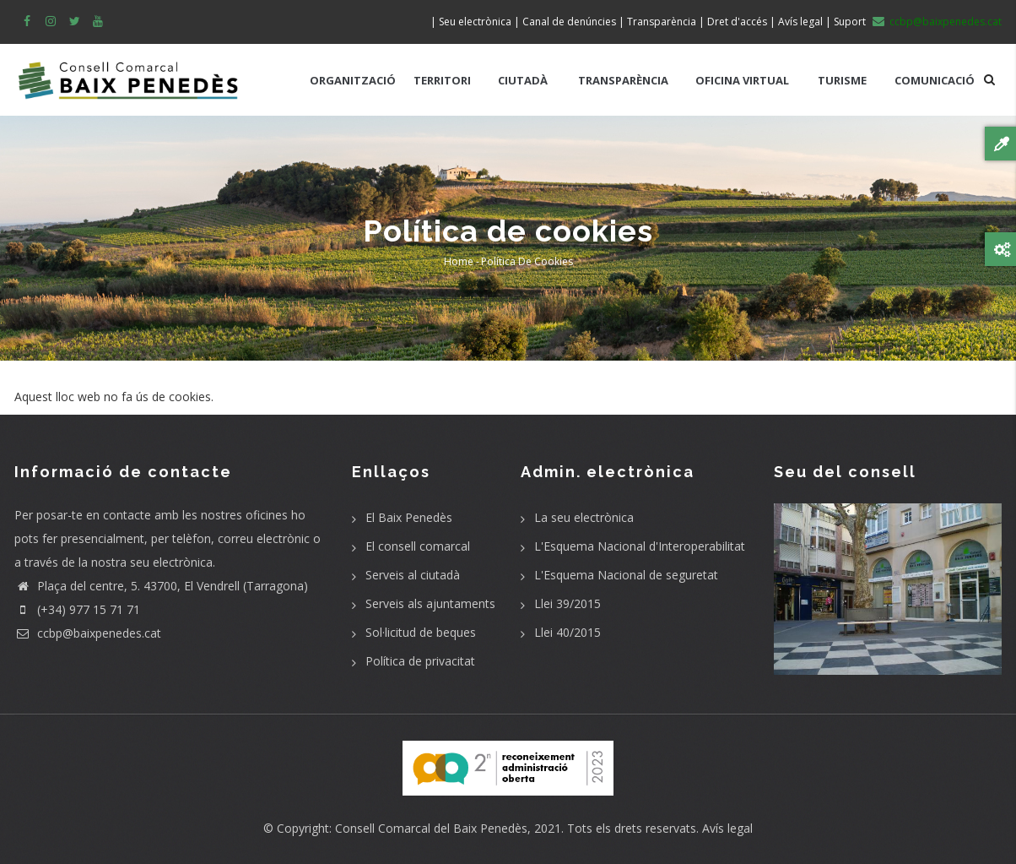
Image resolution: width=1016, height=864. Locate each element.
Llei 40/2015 (567, 632)
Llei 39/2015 (567, 603)
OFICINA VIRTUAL (742, 80)
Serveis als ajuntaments (430, 603)
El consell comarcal (417, 546)
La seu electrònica (584, 517)
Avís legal (727, 828)
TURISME (842, 80)
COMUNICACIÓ (934, 80)
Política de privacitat (420, 661)
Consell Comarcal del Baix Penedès (431, 828)
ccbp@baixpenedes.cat (87, 633)
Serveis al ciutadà (412, 575)
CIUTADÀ (523, 80)
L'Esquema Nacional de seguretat (626, 575)
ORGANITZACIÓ (353, 80)
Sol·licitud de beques (420, 632)
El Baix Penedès (408, 517)
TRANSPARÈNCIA (623, 80)
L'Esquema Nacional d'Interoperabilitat (639, 546)
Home (458, 261)
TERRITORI (442, 80)
